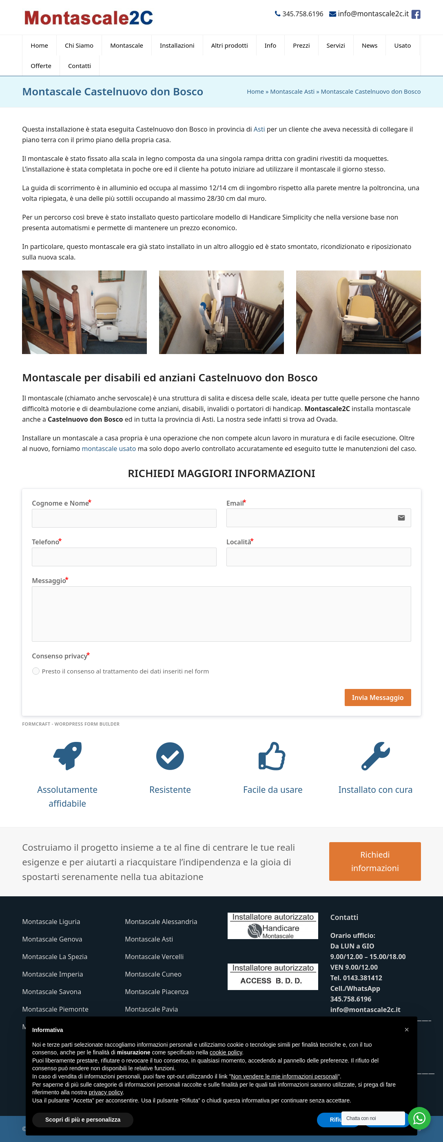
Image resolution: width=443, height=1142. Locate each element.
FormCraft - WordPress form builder (71, 724)
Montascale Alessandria (161, 921)
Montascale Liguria (51, 921)
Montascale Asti (292, 91)
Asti (259, 129)
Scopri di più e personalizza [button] (82, 1119)
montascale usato (109, 448)
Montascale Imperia (52, 974)
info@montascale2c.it (365, 1009)
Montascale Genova (52, 939)
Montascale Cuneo (153, 974)
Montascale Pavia (151, 1009)
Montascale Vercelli (154, 956)
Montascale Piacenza (156, 991)
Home (255, 91)
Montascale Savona (51, 991)
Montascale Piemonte (55, 1009)
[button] (406, 1029)
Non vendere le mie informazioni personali (284, 1076)
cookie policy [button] (226, 1052)
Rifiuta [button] (339, 1119)
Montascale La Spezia (54, 956)
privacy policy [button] (106, 1092)
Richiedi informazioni (375, 861)
